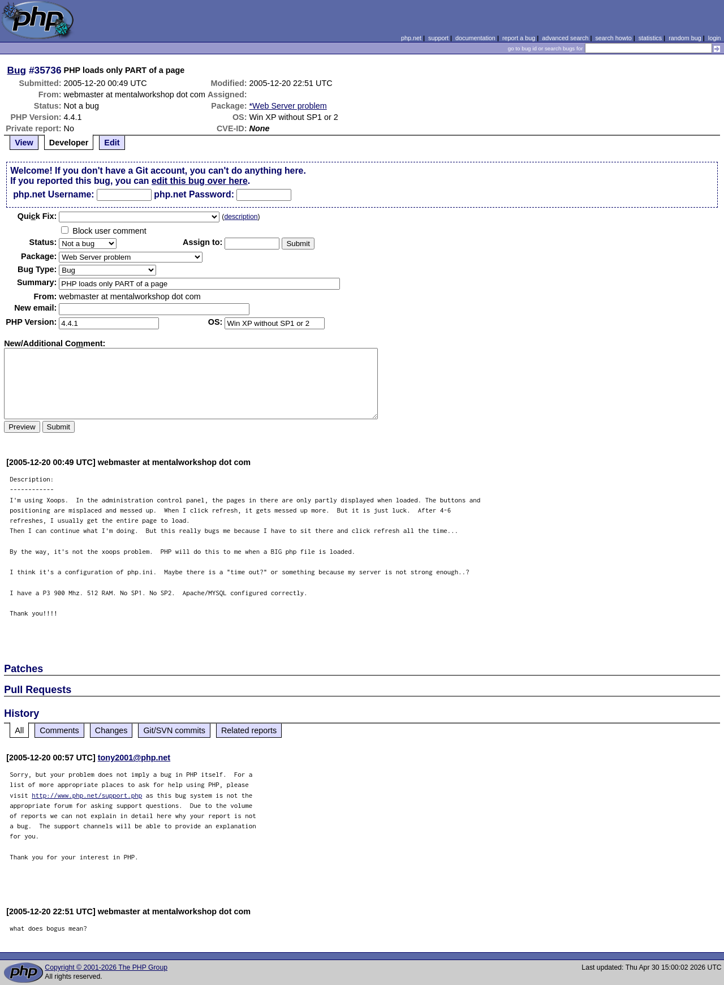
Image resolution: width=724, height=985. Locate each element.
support (438, 38)
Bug (17, 70)
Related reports (249, 730)
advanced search (565, 38)
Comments (59, 730)
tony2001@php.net (134, 757)
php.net (411, 38)
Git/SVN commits (174, 730)
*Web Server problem (288, 105)
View (24, 142)
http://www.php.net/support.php (87, 795)
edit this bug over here (200, 181)
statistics (650, 38)
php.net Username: (53, 194)
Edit (111, 142)
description (240, 217)
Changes (111, 730)
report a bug (518, 38)
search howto (613, 38)
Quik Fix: (37, 216)
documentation (475, 38)
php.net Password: (194, 194)
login (714, 38)
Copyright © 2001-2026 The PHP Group (106, 967)
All (19, 730)
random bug (685, 38)
